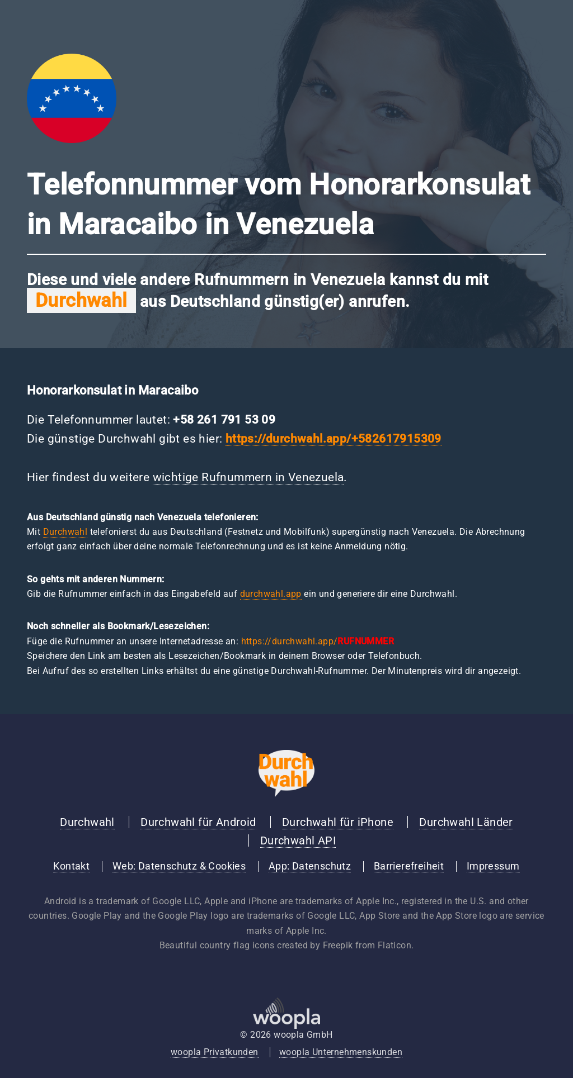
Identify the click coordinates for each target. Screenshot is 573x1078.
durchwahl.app (271, 593)
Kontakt (71, 866)
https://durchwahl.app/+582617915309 (334, 438)
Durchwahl (65, 531)
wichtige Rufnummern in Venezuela (248, 477)
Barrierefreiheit (409, 866)
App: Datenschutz (310, 866)
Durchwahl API (298, 840)
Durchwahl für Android (198, 822)
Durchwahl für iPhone (337, 822)
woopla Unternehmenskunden (340, 1052)
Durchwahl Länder (466, 822)
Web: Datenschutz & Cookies (179, 866)
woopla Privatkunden (215, 1052)
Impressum (493, 866)
